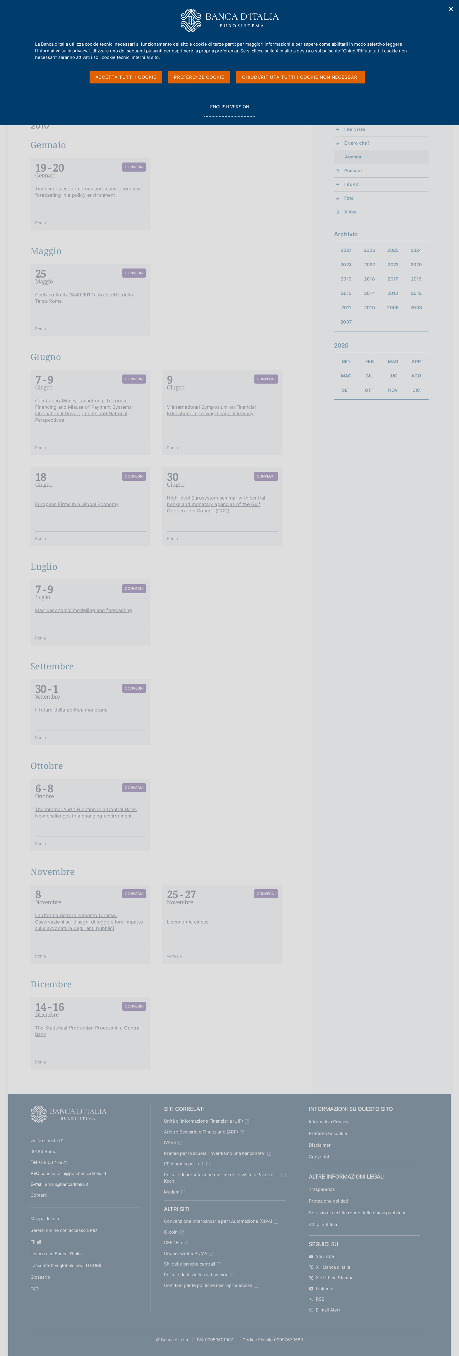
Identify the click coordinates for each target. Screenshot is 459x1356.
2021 (393, 264)
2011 (346, 307)
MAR (393, 361)
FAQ (34, 1288)
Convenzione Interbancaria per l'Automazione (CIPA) (218, 1221)
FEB (369, 361)
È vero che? (357, 143)
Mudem (171, 1191)
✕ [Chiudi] (451, 8)
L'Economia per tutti (184, 1163)
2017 (393, 279)
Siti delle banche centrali (189, 1263)
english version (229, 110)
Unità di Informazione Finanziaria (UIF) (203, 1121)
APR (416, 361)
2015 (346, 293)
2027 (346, 250)
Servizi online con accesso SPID (63, 1230)
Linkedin (321, 1288)
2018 (369, 279)
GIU (369, 376)
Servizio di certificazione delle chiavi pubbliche (358, 1212)
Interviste (354, 129)
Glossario (40, 1277)
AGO (416, 376)
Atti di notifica (323, 1224)
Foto (349, 198)
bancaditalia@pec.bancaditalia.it (73, 1173)
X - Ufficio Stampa (331, 1277)
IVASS (170, 1142)
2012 (416, 293)
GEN (346, 361)
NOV (393, 390)
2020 (416, 264)
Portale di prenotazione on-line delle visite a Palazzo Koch (218, 1178)
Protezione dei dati (328, 1200)
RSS (317, 1299)
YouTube (321, 1256)
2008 (416, 307)
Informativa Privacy (328, 1121)
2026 (369, 250)
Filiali (35, 1241)
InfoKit (351, 184)
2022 (369, 264)
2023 (346, 264)
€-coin (171, 1231)
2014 (369, 293)
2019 (346, 279)
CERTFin (173, 1242)
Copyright (319, 1156)
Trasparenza (322, 1189)
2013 (393, 293)
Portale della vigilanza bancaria (196, 1274)
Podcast (353, 170)
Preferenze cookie (328, 1133)
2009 (393, 307)
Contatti (38, 1195)
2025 (392, 250)
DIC (416, 390)
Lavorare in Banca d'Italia (56, 1253)
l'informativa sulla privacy (61, 51)
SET (346, 390)
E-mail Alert (324, 1309)
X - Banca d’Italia (329, 1267)
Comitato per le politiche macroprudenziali (208, 1285)
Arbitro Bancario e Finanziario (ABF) (201, 1131)
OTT (369, 390)
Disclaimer (320, 1145)
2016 (416, 279)
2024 (416, 250)
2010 (369, 307)
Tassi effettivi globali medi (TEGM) (65, 1265)
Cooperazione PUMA (185, 1253)
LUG (392, 376)
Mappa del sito (45, 1218)
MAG (346, 376)
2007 (346, 322)
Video (350, 212)
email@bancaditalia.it (66, 1184)
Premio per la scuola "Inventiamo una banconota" (215, 1153)
